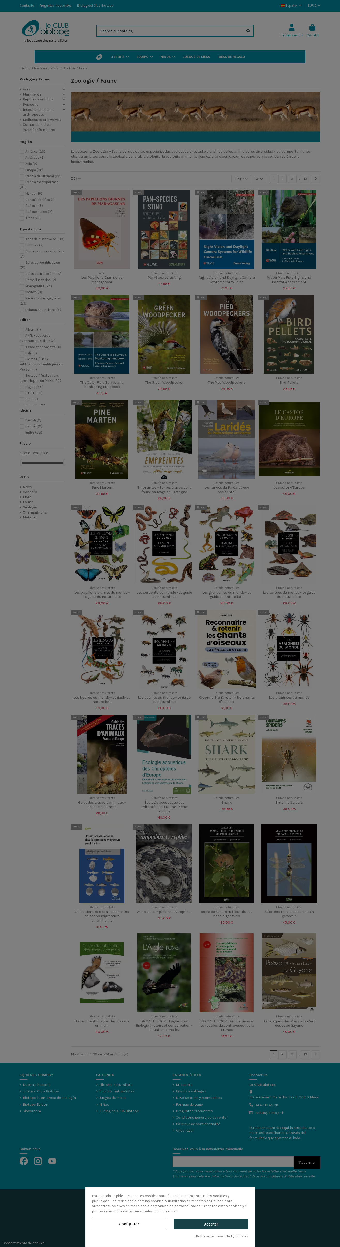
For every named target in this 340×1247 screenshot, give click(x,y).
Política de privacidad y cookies (222, 1236)
